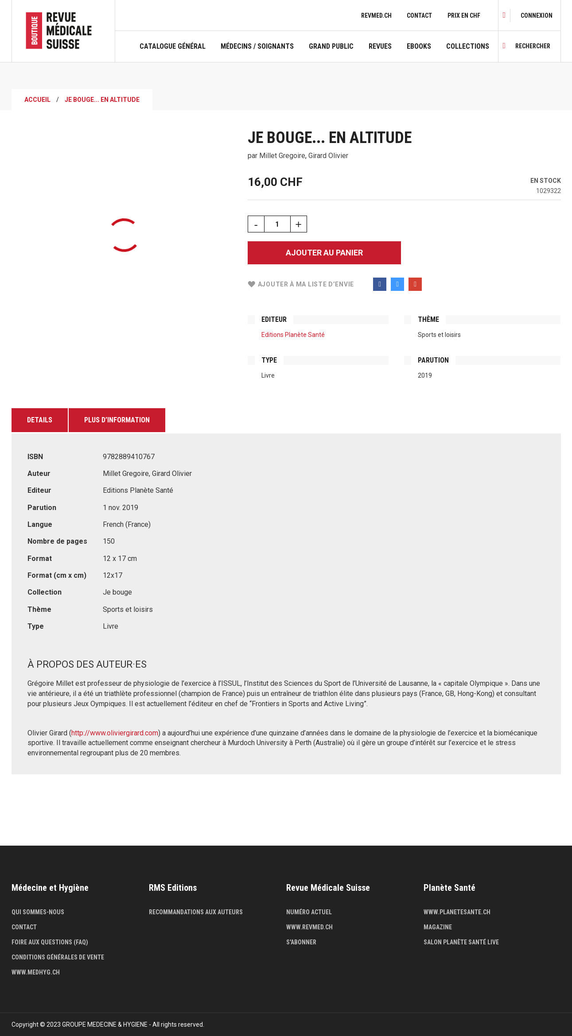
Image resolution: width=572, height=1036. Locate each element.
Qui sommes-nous (38, 912)
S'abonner (301, 942)
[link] (537, 15)
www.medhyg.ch (36, 972)
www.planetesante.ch (457, 912)
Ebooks (419, 46)
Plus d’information (117, 420)
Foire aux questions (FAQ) (50, 942)
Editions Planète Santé (293, 334)
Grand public (331, 46)
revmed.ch (376, 15)
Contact (419, 15)
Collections (467, 46)
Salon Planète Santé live (461, 942)
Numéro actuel (309, 912)
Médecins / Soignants (257, 46)
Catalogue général (173, 46)
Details (39, 420)
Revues (380, 46)
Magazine (438, 927)
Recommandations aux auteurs (196, 912)
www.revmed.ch (309, 927)
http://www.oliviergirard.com (114, 733)
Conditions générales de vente (58, 957)
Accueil (37, 99)
